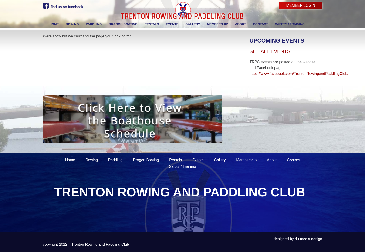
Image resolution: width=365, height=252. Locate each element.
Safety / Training (182, 166)
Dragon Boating (146, 160)
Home (70, 160)
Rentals (175, 160)
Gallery (220, 160)
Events (198, 160)
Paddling (115, 160)
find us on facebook (63, 7)
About (272, 160)
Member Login (300, 5)
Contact (293, 160)
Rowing (91, 160)
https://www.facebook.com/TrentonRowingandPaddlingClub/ (299, 74)
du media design (308, 239)
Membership (246, 160)
